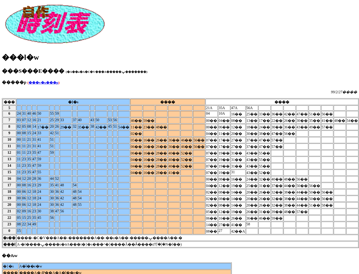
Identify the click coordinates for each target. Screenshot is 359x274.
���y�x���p (43, 82)
